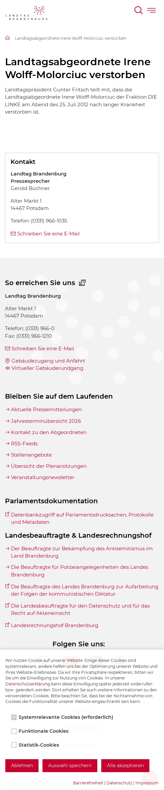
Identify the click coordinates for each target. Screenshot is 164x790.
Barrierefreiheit (88, 782)
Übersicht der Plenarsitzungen (49, 466)
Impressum (147, 782)
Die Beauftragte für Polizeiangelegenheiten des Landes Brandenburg (79, 570)
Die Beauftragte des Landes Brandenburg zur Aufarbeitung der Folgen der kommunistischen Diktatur (84, 590)
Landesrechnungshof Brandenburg (54, 625)
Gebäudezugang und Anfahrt (48, 361)
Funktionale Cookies (40, 731)
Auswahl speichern (70, 765)
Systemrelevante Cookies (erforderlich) (63, 717)
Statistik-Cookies (36, 745)
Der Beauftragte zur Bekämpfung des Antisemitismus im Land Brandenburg (82, 552)
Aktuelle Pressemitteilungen (46, 409)
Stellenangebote (31, 455)
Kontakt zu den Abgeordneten (49, 432)
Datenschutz (119, 782)
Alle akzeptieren (125, 765)
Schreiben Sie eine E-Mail (48, 233)
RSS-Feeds (24, 443)
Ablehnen (22, 765)
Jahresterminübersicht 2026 (46, 421)
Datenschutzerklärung (27, 683)
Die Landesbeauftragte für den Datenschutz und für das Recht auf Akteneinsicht (80, 609)
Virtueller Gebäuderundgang (47, 368)
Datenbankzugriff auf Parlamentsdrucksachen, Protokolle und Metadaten (82, 518)
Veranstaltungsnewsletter (42, 477)
